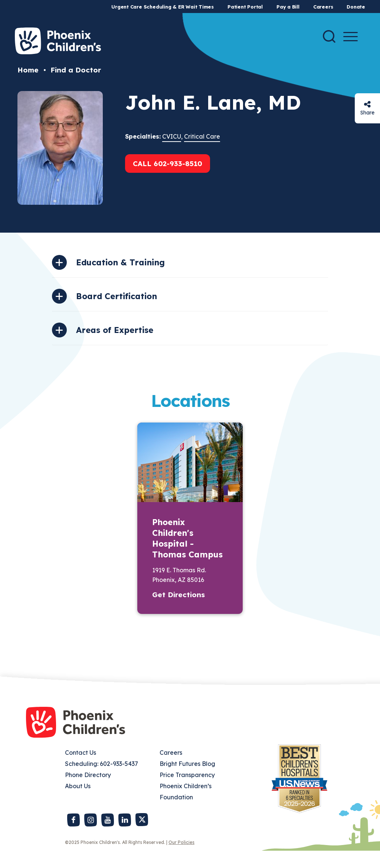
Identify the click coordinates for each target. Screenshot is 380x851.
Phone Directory (88, 775)
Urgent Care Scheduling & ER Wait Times (162, 7)
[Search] (329, 36)
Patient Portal (245, 7)
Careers (323, 7)
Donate (356, 7)
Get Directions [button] (178, 594)
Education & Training (120, 262)
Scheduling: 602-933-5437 (101, 763)
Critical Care (202, 136)
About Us (78, 786)
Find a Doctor (75, 69)
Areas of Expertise (114, 330)
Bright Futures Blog (187, 763)
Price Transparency (187, 775)
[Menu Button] (350, 36)
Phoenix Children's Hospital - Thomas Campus (187, 538)
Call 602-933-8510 (167, 163)
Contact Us (80, 752)
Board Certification (116, 296)
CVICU (171, 136)
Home (28, 69)
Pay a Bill (287, 7)
